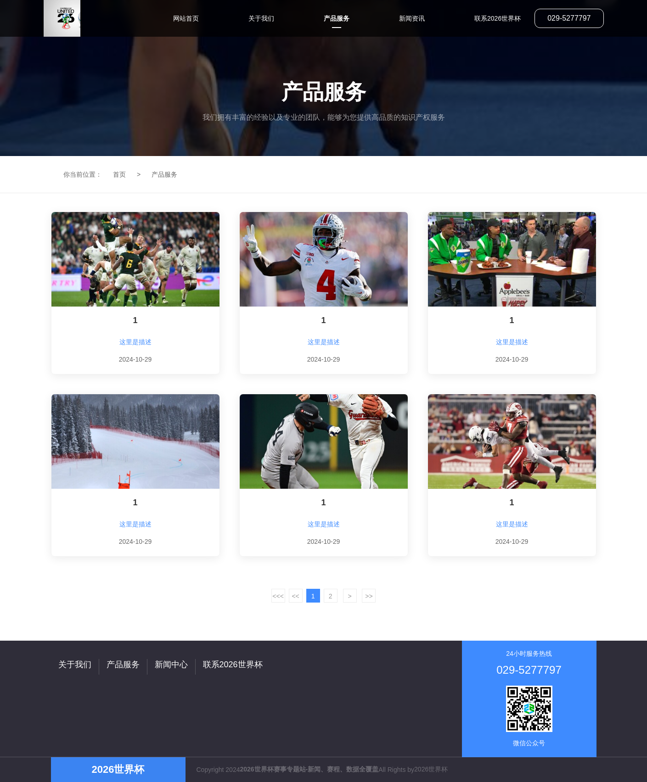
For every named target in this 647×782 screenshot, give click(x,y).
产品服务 (164, 174)
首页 (119, 174)
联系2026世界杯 (233, 664)
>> (368, 596)
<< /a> (295, 597)
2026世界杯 (431, 769)
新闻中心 (171, 664)
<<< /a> (278, 597)
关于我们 (74, 664)
